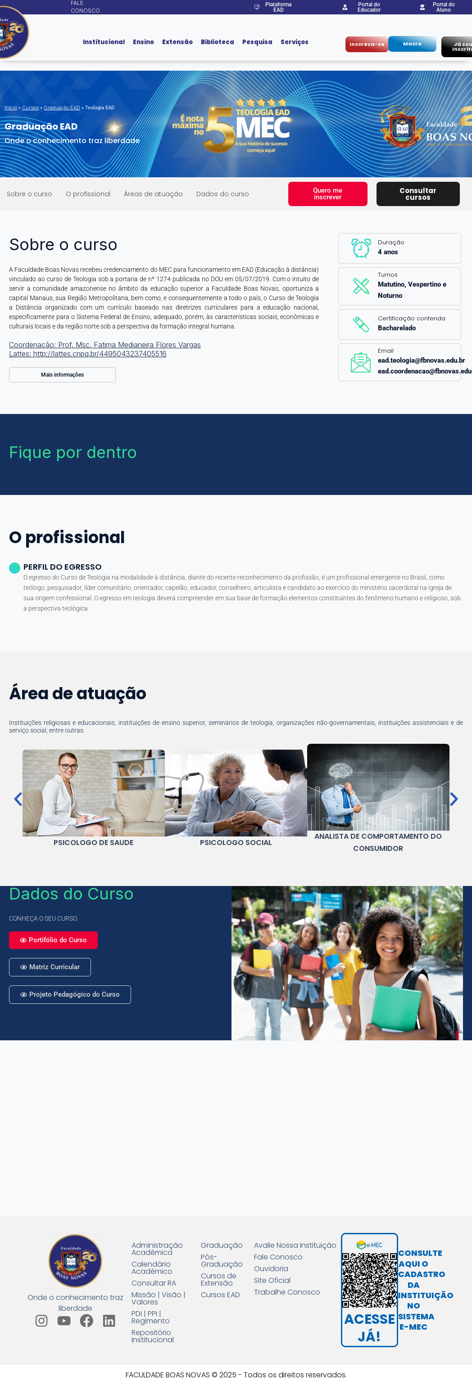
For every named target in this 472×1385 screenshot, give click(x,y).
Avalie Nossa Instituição (295, 1245)
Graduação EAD (62, 107)
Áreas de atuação (153, 194)
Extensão (177, 42)
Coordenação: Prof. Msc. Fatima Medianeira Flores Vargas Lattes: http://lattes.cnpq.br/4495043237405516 (105, 349)
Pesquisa (257, 42)
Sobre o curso (29, 194)
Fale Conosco (278, 1257)
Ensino (143, 42)
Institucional (104, 42)
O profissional (88, 194)
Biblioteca (217, 42)
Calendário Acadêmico (152, 1268)
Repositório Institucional (153, 1336)
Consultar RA (154, 1283)
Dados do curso (222, 194)
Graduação (222, 1245)
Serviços (295, 42)
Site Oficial (272, 1280)
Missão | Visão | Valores (159, 1298)
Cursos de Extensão (218, 1280)
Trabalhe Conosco (287, 1292)
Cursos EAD (220, 1295)
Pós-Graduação (222, 1261)
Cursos (30, 107)
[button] (18, 799)
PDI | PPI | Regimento (151, 1317)
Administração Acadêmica (157, 1249)
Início (11, 107)
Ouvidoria (271, 1269)
